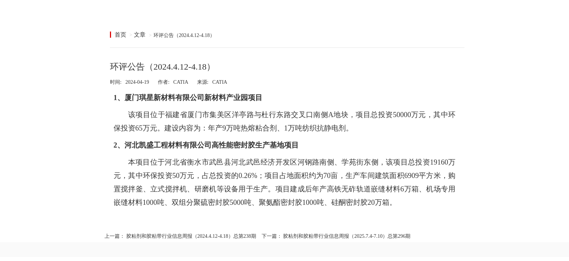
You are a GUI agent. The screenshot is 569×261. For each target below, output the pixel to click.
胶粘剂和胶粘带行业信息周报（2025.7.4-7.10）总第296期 (346, 236)
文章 (140, 35)
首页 (120, 35)
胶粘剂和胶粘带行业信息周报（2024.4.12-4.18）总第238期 (191, 236)
